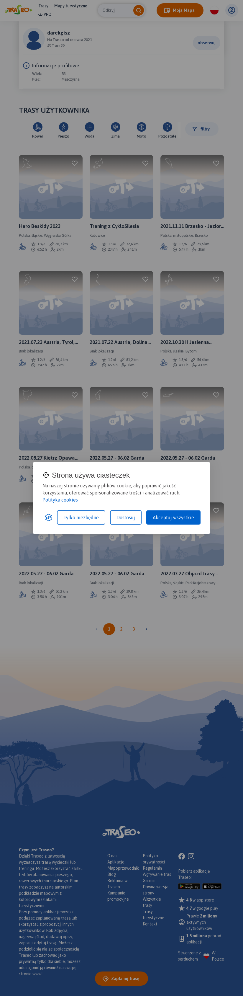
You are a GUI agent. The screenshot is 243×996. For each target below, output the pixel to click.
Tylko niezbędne (81, 517)
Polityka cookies (60, 499)
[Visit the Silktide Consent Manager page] (48, 517)
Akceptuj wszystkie (173, 517)
